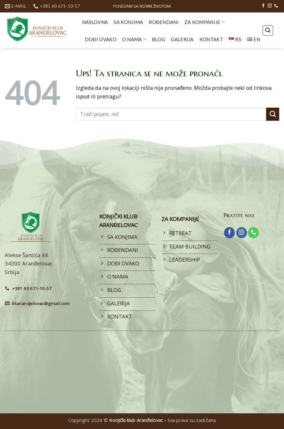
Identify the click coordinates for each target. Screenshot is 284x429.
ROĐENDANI (164, 22)
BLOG (158, 39)
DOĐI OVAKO (100, 39)
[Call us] (276, 6)
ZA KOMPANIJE (204, 22)
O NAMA (134, 39)
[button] (268, 30)
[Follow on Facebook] (263, 6)
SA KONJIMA (128, 22)
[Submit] (272, 114)
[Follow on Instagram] (270, 6)
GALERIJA (182, 39)
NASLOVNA (95, 22)
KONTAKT (211, 39)
